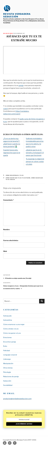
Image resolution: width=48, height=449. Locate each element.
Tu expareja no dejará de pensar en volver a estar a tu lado (35, 161)
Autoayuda (7, 316)
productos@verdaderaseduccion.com (17, 399)
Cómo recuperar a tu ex (15, 175)
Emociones (7, 337)
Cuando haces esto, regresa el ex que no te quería (11, 152)
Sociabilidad (7, 385)
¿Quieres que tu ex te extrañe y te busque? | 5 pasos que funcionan (35, 152)
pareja (21, 85)
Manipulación (8, 363)
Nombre (6, 229)
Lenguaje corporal (10, 355)
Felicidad (6, 350)
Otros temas (8, 368)
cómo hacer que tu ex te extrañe (18, 178)
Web (5, 251)
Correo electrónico (10, 240)
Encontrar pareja (9, 342)
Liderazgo (7, 359)
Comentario (8, 200)
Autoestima (7, 320)
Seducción (7, 381)
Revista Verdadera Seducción (17, 15)
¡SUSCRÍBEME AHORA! (24, 424)
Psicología (7, 372)
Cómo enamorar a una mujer (13, 324)
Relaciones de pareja (11, 376)
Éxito (5, 346)
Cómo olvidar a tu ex (11, 329)
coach (5, 109)
